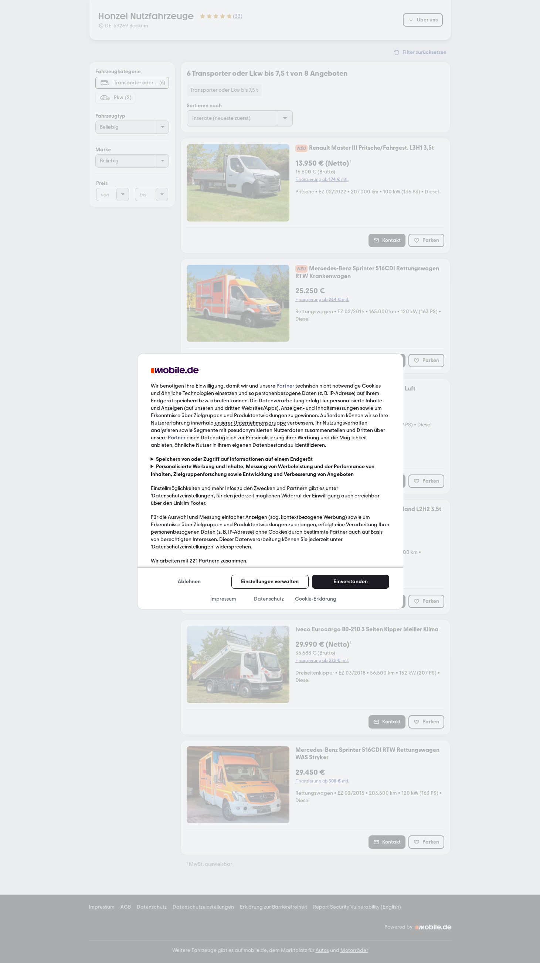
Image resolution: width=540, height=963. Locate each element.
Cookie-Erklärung (315, 599)
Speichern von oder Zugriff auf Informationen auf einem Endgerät (234, 459)
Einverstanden (350, 581)
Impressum (223, 599)
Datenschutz (269, 599)
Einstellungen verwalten (270, 581)
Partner (285, 386)
